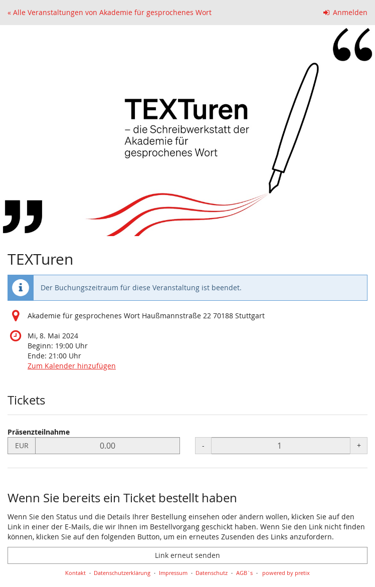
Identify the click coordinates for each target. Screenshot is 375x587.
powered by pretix (286, 572)
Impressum (173, 572)
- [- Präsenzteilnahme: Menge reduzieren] (203, 445)
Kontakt (75, 572)
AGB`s (244, 572)
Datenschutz (212, 572)
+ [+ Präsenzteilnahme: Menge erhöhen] (359, 445)
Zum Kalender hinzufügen (72, 365)
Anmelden (345, 12)
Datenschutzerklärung (122, 572)
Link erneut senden (187, 555)
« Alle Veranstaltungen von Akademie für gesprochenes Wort (110, 12)
